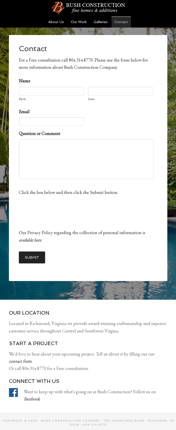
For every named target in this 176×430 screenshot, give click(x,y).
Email (24, 111)
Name (24, 81)
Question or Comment (39, 133)
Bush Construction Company (70, 418)
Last (91, 98)
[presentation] (56, 209)
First (22, 98)
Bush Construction (88, 7)
